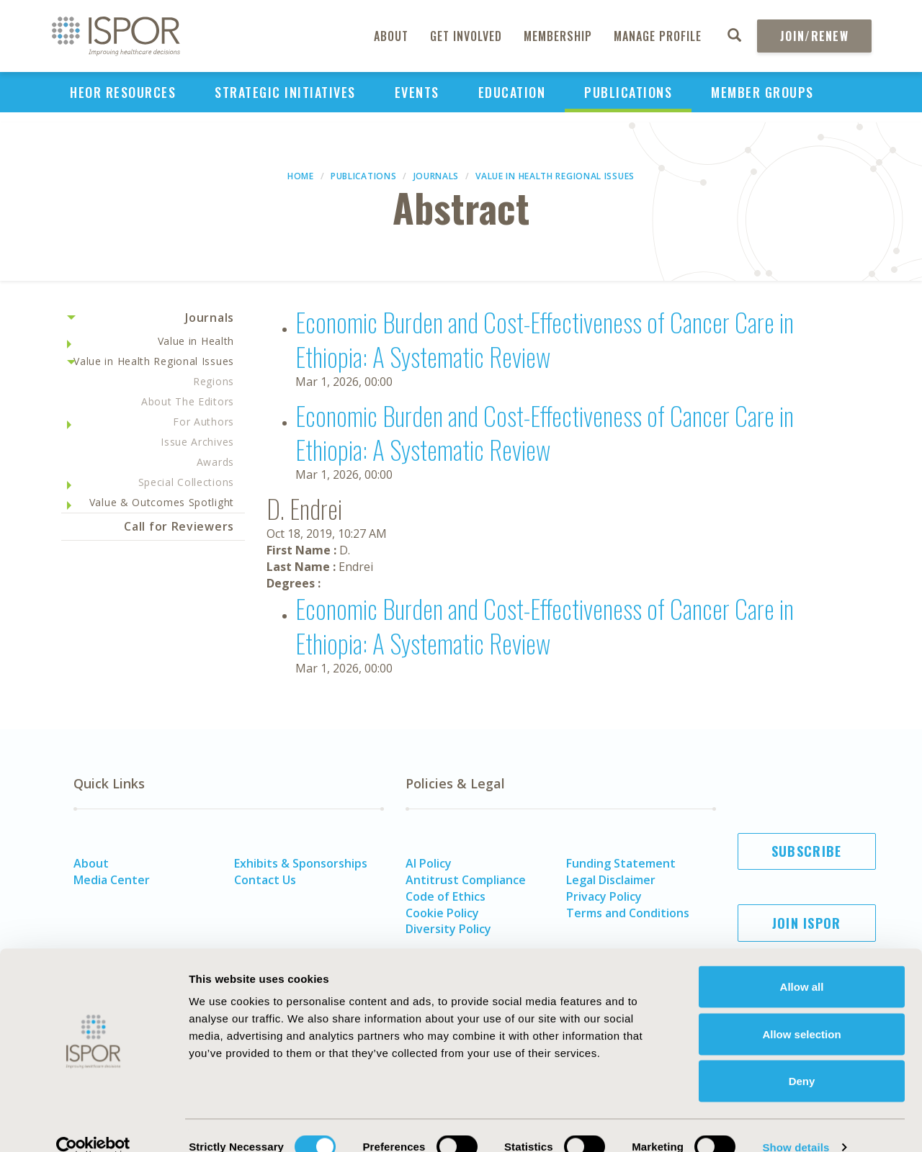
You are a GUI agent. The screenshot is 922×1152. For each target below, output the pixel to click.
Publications (628, 92)
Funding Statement (621, 863)
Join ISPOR (806, 923)
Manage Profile (658, 36)
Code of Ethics (445, 896)
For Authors (203, 421)
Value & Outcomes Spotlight (161, 502)
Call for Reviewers (179, 526)
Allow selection (801, 1010)
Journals (436, 176)
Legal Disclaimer (610, 880)
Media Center (111, 880)
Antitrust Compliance (466, 880)
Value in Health (196, 341)
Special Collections (186, 482)
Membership (558, 36)
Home (300, 176)
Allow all (802, 963)
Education (512, 92)
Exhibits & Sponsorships (300, 863)
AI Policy (429, 863)
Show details (795, 1123)
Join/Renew (814, 36)
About (391, 36)
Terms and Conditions (627, 913)
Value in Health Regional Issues (555, 176)
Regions (213, 381)
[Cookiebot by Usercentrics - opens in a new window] (93, 1124)
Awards (215, 462)
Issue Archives (197, 442)
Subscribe (806, 851)
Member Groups (762, 92)
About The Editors (187, 401)
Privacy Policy (604, 896)
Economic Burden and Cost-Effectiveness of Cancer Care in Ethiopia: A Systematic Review (544, 338)
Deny (802, 1057)
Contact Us (265, 880)
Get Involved (466, 36)
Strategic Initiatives (285, 92)
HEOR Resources (123, 92)
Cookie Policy (442, 913)
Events (417, 92)
